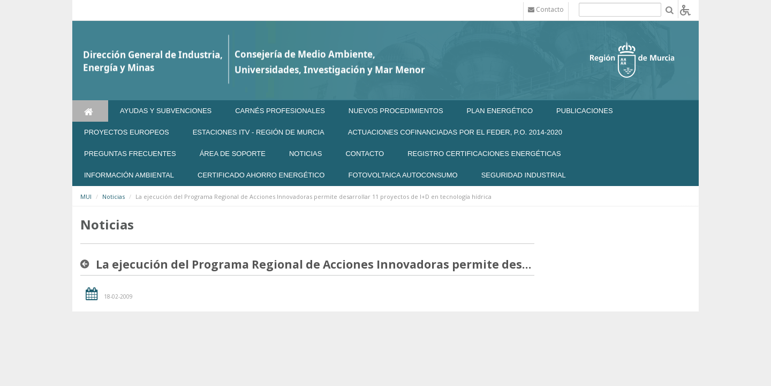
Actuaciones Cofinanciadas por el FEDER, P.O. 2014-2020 (455, 132)
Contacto (364, 154)
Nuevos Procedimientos (396, 111)
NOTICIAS (305, 154)
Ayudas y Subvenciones (165, 111)
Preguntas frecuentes (130, 154)
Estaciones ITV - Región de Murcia (258, 132)
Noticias (113, 196)
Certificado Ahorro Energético (261, 175)
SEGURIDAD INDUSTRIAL (523, 175)
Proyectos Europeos (126, 132)
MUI (86, 196)
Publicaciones (584, 111)
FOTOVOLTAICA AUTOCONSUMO (402, 175)
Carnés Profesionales (280, 111)
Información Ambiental (129, 175)
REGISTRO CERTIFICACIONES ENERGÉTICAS (484, 154)
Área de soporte (233, 154)
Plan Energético (500, 111)
